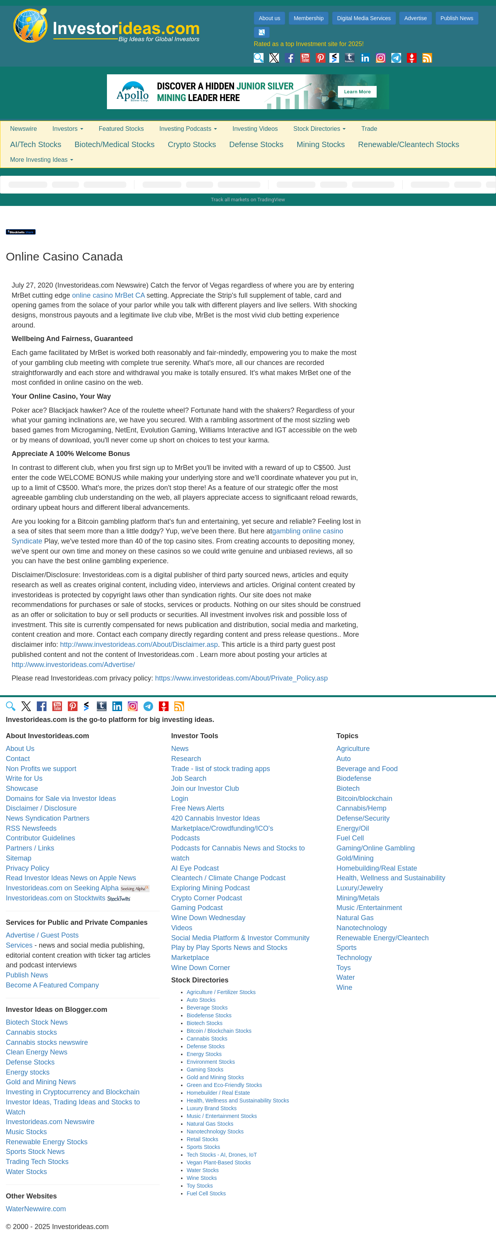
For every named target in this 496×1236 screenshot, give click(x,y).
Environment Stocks (211, 1062)
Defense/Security (362, 818)
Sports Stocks (203, 1147)
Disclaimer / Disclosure (41, 808)
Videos (182, 928)
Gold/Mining (355, 858)
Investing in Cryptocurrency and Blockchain (73, 1092)
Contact (18, 759)
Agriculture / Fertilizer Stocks (221, 992)
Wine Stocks (202, 1178)
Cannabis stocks (31, 1032)
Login (179, 798)
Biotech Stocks (205, 1023)
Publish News (457, 18)
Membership (309, 18)
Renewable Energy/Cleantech (382, 938)
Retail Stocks (203, 1139)
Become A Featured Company (52, 985)
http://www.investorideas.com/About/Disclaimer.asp (139, 644)
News (180, 749)
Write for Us (24, 778)
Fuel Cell (350, 838)
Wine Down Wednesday (208, 918)
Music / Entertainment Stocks (222, 1116)
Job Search (189, 778)
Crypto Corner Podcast (206, 898)
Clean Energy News (36, 1052)
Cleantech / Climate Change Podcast (228, 878)
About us (269, 18)
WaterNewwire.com (36, 1209)
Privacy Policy (27, 868)
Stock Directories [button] (319, 128)
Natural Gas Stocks (210, 1124)
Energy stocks (28, 1072)
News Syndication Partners (48, 818)
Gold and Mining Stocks (215, 1077)
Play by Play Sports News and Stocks (229, 947)
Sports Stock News (35, 1151)
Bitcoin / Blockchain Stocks (219, 1031)
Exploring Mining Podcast (210, 888)
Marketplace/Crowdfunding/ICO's (222, 828)
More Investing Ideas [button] (41, 159)
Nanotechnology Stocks (215, 1131)
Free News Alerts (197, 808)
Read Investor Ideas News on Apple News (71, 878)
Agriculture (353, 749)
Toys (343, 968)
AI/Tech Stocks (35, 144)
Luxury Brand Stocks (212, 1108)
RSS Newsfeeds (31, 828)
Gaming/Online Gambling (375, 848)
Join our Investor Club (205, 788)
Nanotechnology (361, 928)
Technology (354, 958)
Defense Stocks (256, 144)
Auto (343, 759)
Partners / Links (30, 848)
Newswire (23, 128)
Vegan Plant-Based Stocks (219, 1162)
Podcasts (185, 838)
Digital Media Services (364, 18)
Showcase (22, 788)
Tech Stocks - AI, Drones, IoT (222, 1155)
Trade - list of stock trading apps (220, 769)
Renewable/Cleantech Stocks (408, 144)
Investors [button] (67, 128)
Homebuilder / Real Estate (218, 1093)
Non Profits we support (41, 769)
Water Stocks (26, 1172)
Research (186, 759)
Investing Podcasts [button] (188, 128)
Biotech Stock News (37, 1022)
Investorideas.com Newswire (50, 1122)
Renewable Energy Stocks (47, 1142)
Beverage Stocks (207, 1008)
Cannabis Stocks (207, 1038)
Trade (369, 128)
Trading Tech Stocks (37, 1162)
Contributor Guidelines (40, 838)
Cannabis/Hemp (361, 808)
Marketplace (190, 958)
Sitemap (18, 858)
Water (345, 977)
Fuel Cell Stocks (206, 1193)
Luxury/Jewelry (359, 888)
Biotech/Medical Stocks (114, 144)
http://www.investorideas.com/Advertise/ (73, 665)
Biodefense (353, 778)
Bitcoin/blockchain (364, 798)
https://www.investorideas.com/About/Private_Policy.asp (241, 678)
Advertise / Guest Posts (42, 935)
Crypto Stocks (192, 144)
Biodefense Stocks (209, 1015)
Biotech (348, 788)
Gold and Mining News (41, 1082)
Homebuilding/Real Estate (376, 868)
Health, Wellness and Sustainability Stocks (238, 1100)
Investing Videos (255, 128)
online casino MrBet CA (108, 295)
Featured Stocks (121, 128)
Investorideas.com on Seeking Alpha (62, 888)
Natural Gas (355, 918)
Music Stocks (26, 1132)
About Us (20, 749)
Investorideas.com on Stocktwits (55, 898)
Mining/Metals (357, 898)
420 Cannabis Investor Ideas (215, 818)
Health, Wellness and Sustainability (390, 878)
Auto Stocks (201, 1000)
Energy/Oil (352, 828)
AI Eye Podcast (195, 868)
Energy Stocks (204, 1054)
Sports (346, 947)
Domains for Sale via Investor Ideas (61, 798)
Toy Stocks (200, 1186)
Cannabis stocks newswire (47, 1042)
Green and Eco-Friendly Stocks (224, 1085)
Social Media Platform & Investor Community (240, 938)
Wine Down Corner (200, 968)
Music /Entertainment (369, 908)
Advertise (415, 18)
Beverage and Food (367, 769)
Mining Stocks (321, 144)
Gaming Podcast (197, 908)
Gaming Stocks (205, 1069)
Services (19, 945)
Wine (344, 987)
